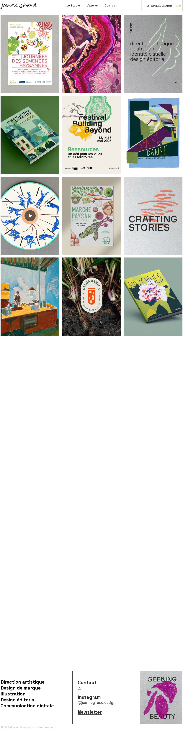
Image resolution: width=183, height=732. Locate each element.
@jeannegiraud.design (96, 702)
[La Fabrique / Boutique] (159, 5)
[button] (178, 6)
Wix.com (50, 727)
